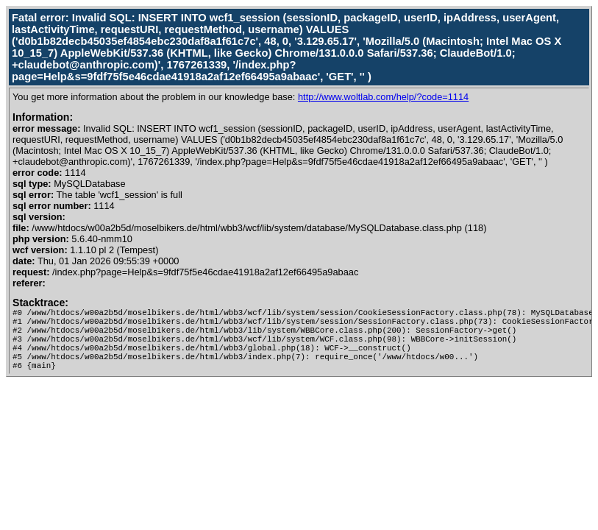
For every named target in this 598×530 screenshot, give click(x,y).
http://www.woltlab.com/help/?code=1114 (383, 96)
